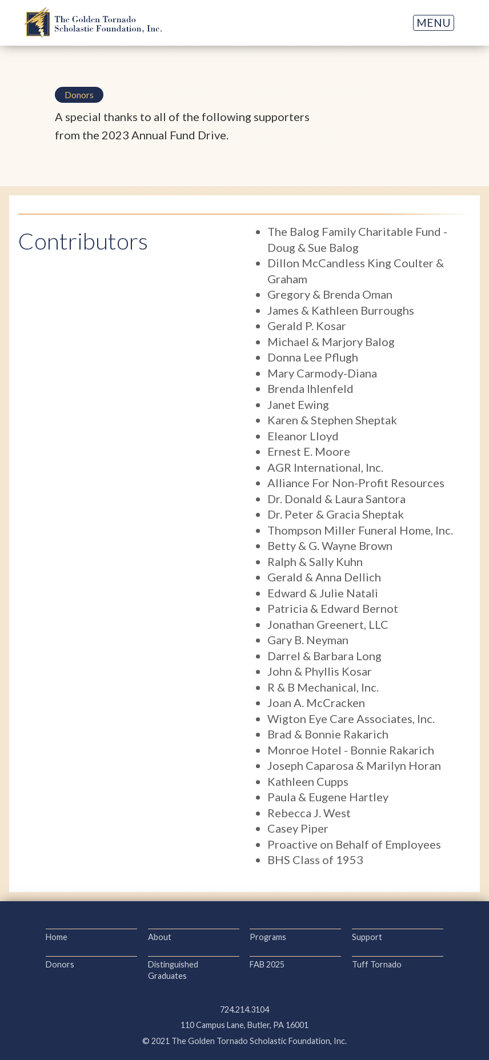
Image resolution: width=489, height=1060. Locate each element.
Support (367, 937)
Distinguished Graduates (173, 970)
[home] (93, 23)
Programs (268, 937)
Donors (60, 964)
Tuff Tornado (377, 964)
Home (56, 937)
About (159, 937)
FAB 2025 (267, 964)
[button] (433, 23)
